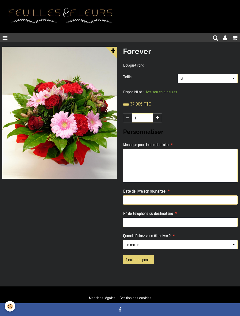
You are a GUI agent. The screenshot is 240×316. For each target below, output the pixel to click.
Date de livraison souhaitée (144, 191)
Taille (127, 77)
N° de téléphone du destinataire (148, 213)
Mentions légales (102, 298)
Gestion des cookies (135, 298)
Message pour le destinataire (146, 144)
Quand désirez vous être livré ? (147, 235)
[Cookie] (10, 306)
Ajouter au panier (138, 259)
